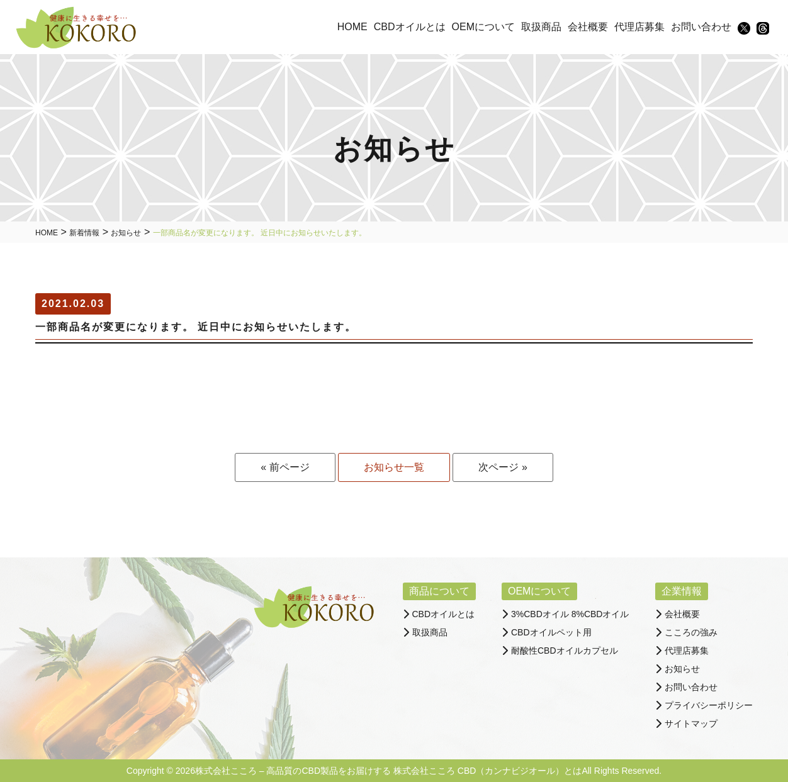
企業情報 (681, 591)
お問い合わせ (691, 687)
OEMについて (539, 591)
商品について (439, 591)
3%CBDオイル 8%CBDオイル (570, 614)
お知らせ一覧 (394, 467)
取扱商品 (429, 632)
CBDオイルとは (443, 614)
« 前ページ (285, 467)
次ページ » (502, 467)
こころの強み (691, 632)
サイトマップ (691, 723)
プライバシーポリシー (709, 705)
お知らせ (682, 669)
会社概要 (682, 614)
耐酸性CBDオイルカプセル (564, 650)
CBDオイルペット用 (551, 632)
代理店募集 (687, 650)
